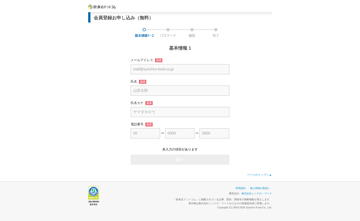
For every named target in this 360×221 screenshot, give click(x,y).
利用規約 (241, 188)
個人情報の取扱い (260, 188)
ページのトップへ (259, 174)
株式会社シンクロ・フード (257, 193)
